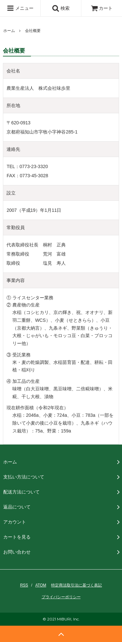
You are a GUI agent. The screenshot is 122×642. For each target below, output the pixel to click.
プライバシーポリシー (61, 597)
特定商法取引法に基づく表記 (76, 585)
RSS (24, 585)
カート (102, 8)
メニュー (20, 8)
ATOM (40, 585)
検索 (61, 8)
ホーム (9, 30)
